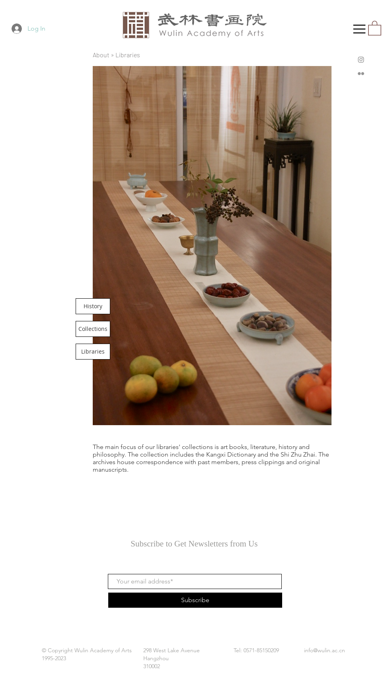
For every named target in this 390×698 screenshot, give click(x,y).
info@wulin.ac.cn (324, 650)
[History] (93, 306)
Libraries (127, 54)
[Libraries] (93, 352)
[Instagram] (361, 60)
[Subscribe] (195, 600)
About (101, 54)
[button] (359, 29)
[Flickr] (361, 74)
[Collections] (93, 329)
